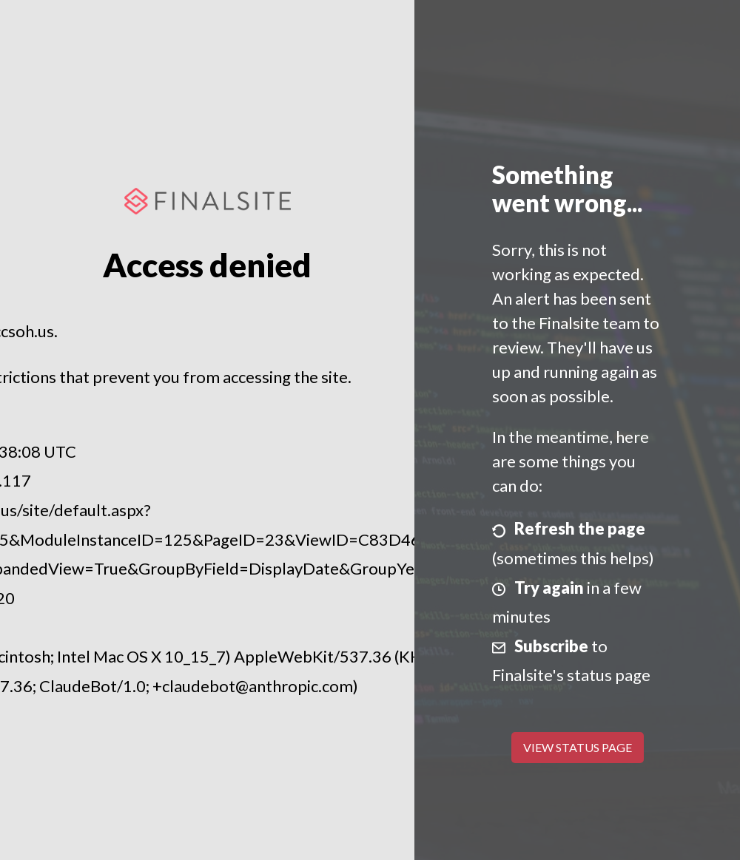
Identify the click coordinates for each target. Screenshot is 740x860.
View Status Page (577, 747)
